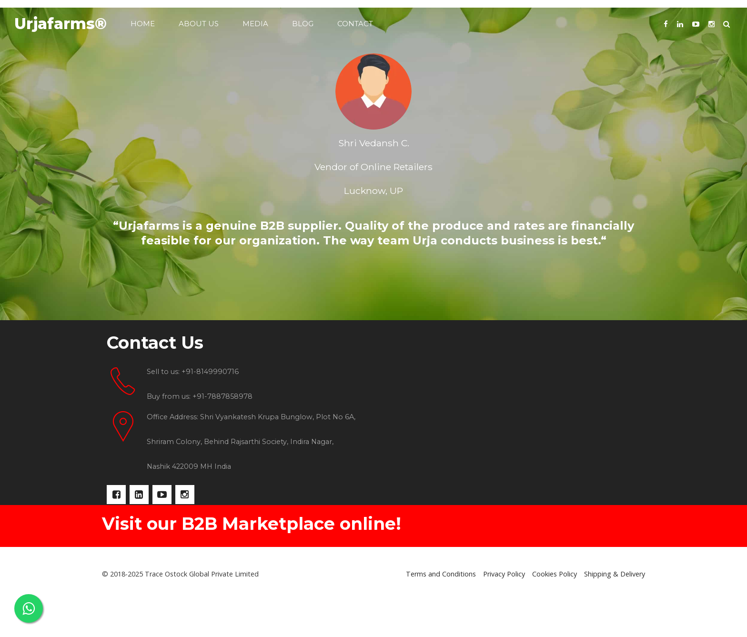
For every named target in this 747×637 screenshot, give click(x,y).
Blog (302, 23)
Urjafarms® (60, 23)
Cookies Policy (554, 616)
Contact (355, 23)
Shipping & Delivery (614, 616)
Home (143, 23)
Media (255, 23)
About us (199, 23)
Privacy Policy (504, 616)
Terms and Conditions (441, 616)
